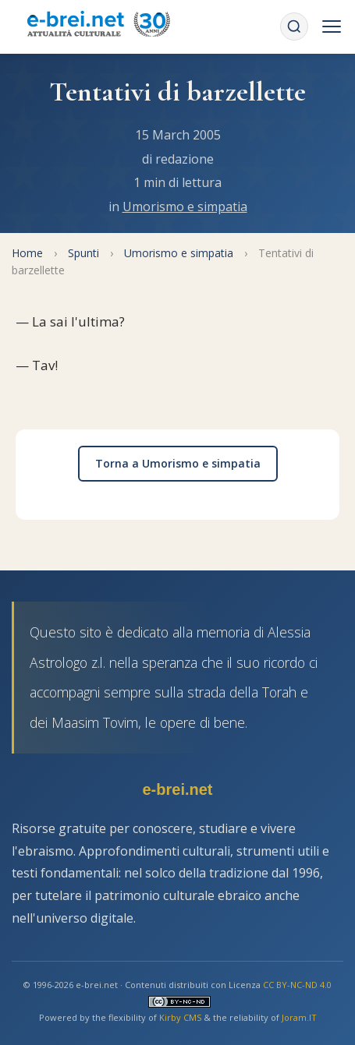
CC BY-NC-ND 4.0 (297, 984)
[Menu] (331, 26)
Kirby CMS (180, 1017)
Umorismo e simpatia (184, 206)
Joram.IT (299, 1017)
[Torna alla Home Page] (98, 26)
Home (27, 252)
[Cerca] (294, 26)
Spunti (83, 252)
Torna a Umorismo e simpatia (178, 463)
